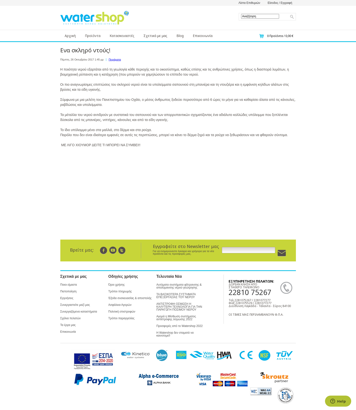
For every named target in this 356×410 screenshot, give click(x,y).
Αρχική (70, 35)
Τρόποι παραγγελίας (121, 318)
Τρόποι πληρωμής (120, 291)
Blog (180, 35)
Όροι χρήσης (116, 284)
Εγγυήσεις (66, 298)
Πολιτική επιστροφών (121, 311)
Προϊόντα (92, 35)
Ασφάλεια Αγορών (119, 305)
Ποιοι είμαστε (68, 284)
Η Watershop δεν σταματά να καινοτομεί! (175, 334)
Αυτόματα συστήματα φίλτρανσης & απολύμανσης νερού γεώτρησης (179, 286)
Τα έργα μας (68, 325)
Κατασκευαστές (122, 35)
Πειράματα (115, 59)
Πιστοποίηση (68, 291)
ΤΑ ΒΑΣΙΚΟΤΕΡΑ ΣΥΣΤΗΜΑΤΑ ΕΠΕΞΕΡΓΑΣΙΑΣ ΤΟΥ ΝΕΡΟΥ (176, 296)
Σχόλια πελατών (70, 318)
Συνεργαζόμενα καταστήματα (78, 311)
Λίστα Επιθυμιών (249, 3)
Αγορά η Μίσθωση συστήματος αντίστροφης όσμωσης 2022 (176, 318)
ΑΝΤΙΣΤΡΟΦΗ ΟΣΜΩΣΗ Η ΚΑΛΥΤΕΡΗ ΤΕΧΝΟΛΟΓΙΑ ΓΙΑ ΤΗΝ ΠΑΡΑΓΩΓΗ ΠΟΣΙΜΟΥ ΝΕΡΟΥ (179, 306)
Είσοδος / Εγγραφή (280, 3)
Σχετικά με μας (155, 35)
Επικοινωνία (202, 35)
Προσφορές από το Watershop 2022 (179, 326)
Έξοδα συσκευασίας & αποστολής (130, 298)
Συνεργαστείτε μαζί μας (75, 305)
